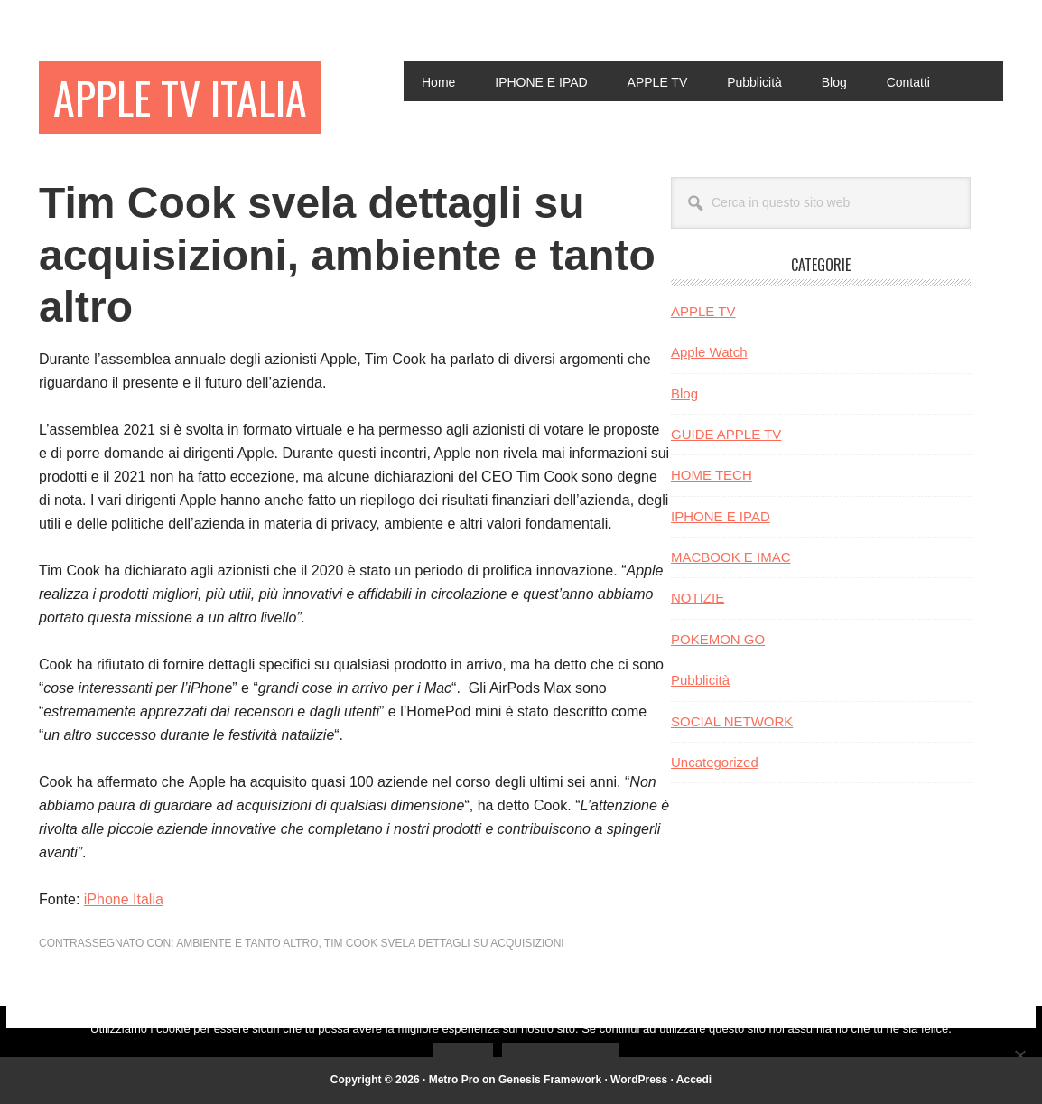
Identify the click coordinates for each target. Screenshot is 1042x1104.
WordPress (638, 1079)
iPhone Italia (123, 899)
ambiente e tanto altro (247, 943)
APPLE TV (703, 311)
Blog (684, 393)
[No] (1019, 1055)
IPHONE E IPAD (720, 516)
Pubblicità (700, 680)
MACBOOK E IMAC (731, 557)
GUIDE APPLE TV (726, 434)
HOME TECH (711, 474)
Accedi (694, 1079)
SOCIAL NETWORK (732, 721)
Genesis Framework (549, 1079)
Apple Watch (709, 352)
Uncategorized (714, 762)
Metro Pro (454, 1079)
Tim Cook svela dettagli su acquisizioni (444, 943)
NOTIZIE (697, 597)
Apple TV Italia (180, 97)
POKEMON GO (718, 639)
